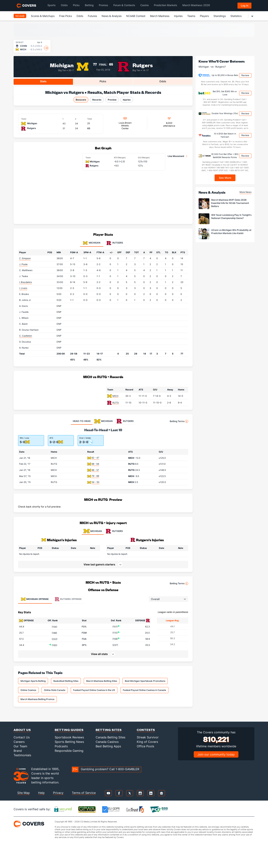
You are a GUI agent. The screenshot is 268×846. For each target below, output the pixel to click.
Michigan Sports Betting (33, 681)
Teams (191, 16)
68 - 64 (95, 463)
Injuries (178, 16)
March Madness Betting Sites (101, 681)
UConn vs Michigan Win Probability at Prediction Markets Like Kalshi (231, 232)
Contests (146, 730)
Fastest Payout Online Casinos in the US (94, 690)
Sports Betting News (69, 742)
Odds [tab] (162, 81)
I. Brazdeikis (25, 282)
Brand (18, 751)
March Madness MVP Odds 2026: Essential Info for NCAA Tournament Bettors (230, 203)
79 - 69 (95, 476)
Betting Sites (109, 730)
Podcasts (61, 746)
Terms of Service (84, 793)
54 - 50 (95, 482)
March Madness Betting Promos (37, 699)
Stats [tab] (43, 81)
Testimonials (22, 755)
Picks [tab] (103, 81)
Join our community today (216, 754)
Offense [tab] (35, 599)
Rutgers (143, 65)
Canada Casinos (107, 742)
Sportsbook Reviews (69, 737)
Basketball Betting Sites (65, 681)
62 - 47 (95, 457)
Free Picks (65, 16)
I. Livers (23, 288)
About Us (22, 730)
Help (41, 793)
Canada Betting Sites (110, 737)
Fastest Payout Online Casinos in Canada (144, 690)
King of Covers (147, 742)
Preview (112, 99)
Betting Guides (69, 730)
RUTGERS (114, 531)
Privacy (58, 793)
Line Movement (176, 156)
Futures (92, 16)
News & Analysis (112, 16)
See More (225, 177)
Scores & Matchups (43, 16)
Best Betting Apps (108, 746)
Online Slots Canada (54, 690)
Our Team (20, 746)
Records (96, 99)
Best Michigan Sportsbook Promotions (145, 681)
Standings (219, 16)
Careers (19, 742)
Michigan (62, 65)
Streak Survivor (148, 737)
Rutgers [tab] (115, 243)
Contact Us (22, 737)
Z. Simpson (25, 258)
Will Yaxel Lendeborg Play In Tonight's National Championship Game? (231, 217)
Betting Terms (179, 421)
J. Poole (23, 264)
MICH (115, 396)
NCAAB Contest (135, 16)
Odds (79, 16)
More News (245, 192)
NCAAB (19, 16)
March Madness (159, 16)
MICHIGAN (93, 531)
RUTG (115, 402)
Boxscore (81, 99)
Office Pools (145, 746)
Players (204, 16)
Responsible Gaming (69, 751)
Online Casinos (28, 690)
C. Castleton (25, 335)
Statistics (236, 16)
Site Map (23, 793)
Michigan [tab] (91, 243)
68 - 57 (95, 470)
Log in (244, 5)
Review (245, 75)
